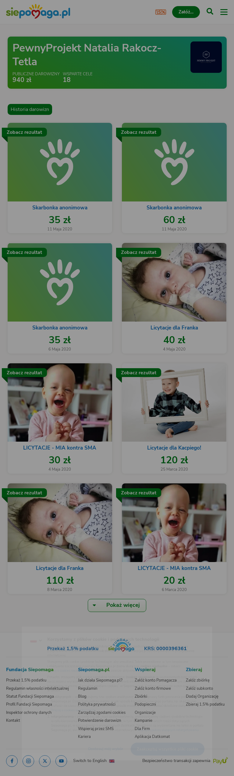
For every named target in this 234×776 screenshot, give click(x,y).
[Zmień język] (17, 628)
